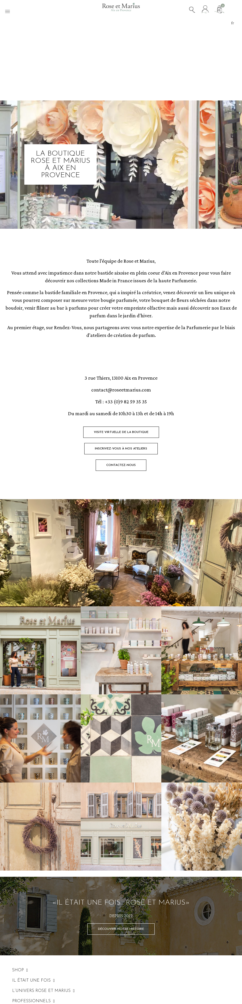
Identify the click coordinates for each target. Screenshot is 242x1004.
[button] (121, 432)
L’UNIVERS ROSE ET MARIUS (43, 991)
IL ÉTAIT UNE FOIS (33, 980)
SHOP (20, 970)
